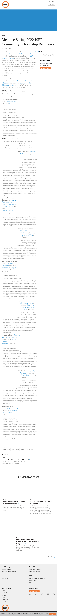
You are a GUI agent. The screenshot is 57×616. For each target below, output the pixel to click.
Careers (3, 597)
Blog (3, 35)
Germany (22, 449)
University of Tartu (27, 235)
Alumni (30, 582)
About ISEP (4, 601)
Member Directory (6, 593)
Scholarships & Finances (7, 573)
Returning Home (32, 580)
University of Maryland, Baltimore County (28, 307)
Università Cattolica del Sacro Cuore (7, 210)
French (17, 449)
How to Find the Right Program (9, 571)
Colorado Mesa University (10, 408)
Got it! (52, 614)
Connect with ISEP (45, 68)
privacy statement (40, 614)
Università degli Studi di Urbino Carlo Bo (11, 337)
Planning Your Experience (34, 571)
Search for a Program (6, 569)
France (13, 449)
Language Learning (29, 449)
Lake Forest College (11, 102)
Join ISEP (4, 595)
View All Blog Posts (49, 556)
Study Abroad (5, 576)
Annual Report (5, 599)
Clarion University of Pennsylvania (9, 341)
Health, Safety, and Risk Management (37, 578)
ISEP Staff (4, 590)
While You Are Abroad (34, 576)
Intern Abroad (5, 578)
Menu (52, 4)
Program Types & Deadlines (35, 569)
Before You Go (32, 573)
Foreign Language (6, 449)
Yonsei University (26, 375)
